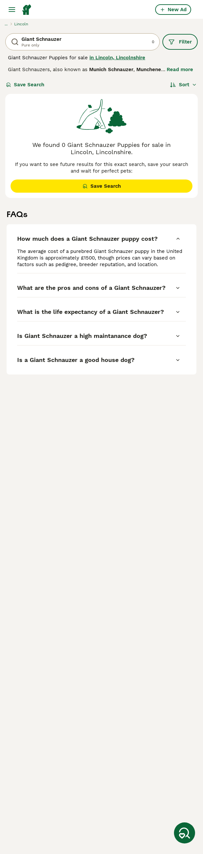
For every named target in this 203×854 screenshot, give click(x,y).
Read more (180, 69)
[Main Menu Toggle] (11, 9)
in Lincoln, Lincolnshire (117, 58)
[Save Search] (184, 832)
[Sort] (183, 84)
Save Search (25, 85)
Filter (180, 42)
